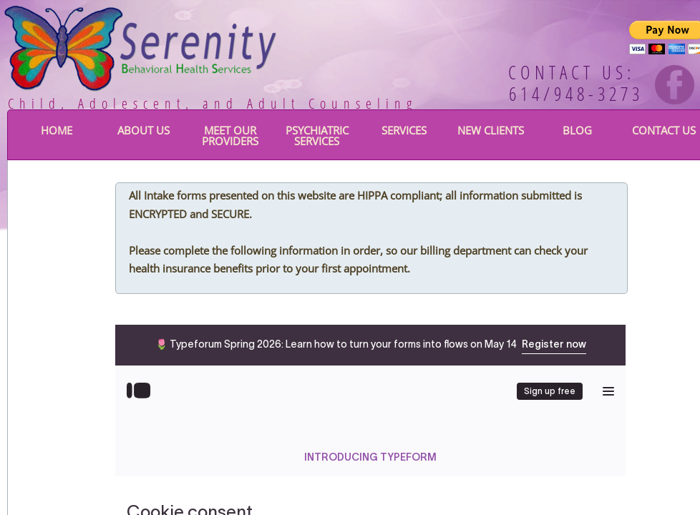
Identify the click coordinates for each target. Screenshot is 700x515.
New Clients (490, 130)
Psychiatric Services (317, 135)
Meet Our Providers (230, 135)
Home (56, 130)
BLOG (577, 130)
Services (404, 130)
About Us (143, 130)
